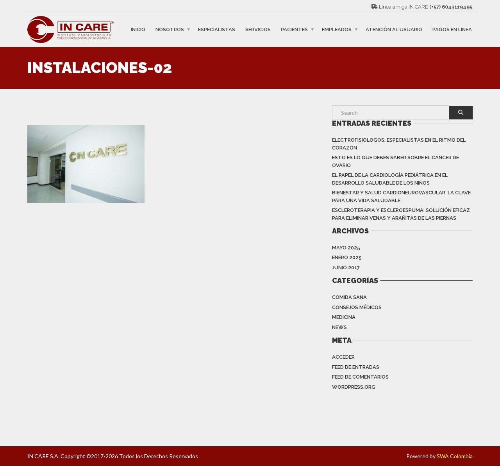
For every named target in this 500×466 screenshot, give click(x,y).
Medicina (343, 317)
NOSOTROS (169, 29)
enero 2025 (347, 257)
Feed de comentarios (360, 377)
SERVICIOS (258, 29)
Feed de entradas (355, 367)
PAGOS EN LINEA (452, 29)
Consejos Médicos (357, 307)
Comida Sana (349, 297)
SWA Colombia (455, 456)
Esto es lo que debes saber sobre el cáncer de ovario (395, 161)
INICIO (138, 29)
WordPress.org (353, 387)
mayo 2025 (346, 248)
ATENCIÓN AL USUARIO (394, 29)
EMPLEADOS (337, 29)
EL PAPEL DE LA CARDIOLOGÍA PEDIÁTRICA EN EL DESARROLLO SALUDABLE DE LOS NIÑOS (390, 179)
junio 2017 (346, 267)
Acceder (343, 357)
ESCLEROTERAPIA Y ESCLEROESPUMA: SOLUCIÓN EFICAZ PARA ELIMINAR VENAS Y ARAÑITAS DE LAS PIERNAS (401, 214)
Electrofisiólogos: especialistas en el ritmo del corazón (399, 144)
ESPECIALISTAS (216, 29)
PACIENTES (294, 29)
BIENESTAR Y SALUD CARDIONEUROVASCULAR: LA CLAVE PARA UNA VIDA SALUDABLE (401, 196)
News (339, 327)
